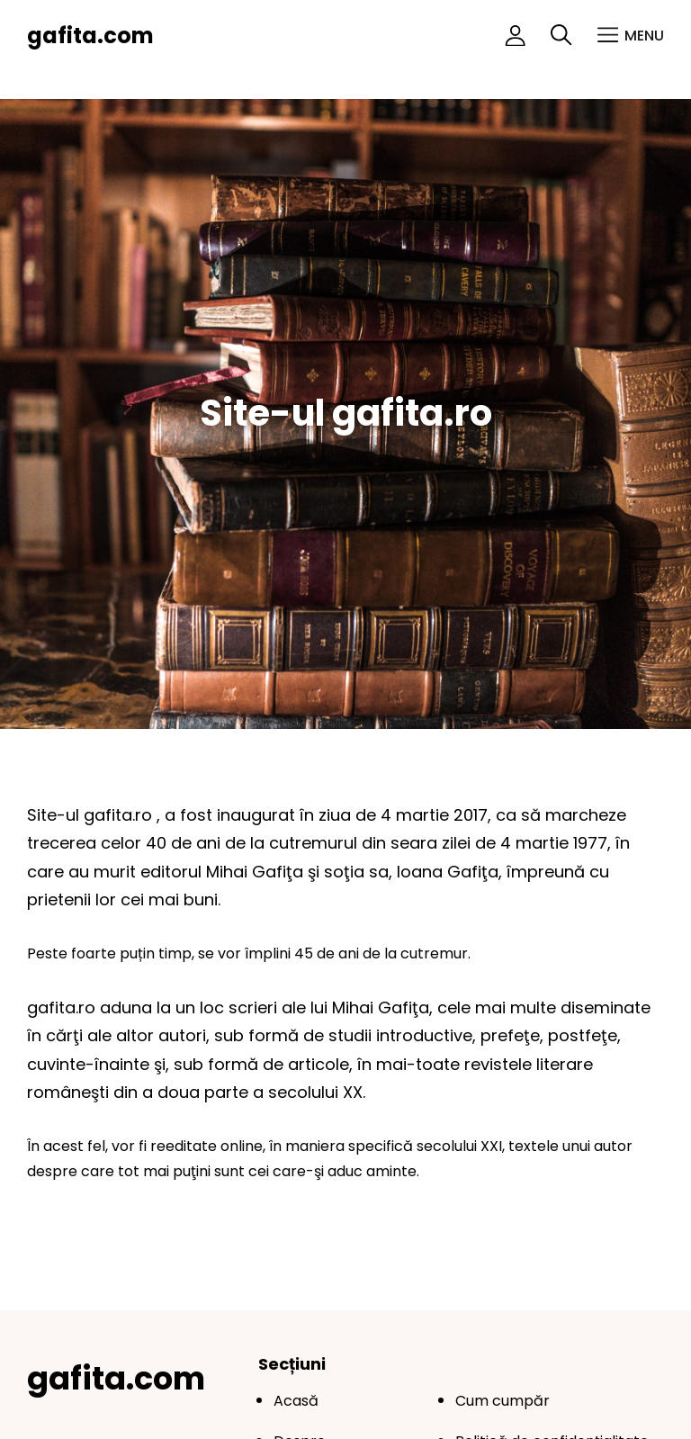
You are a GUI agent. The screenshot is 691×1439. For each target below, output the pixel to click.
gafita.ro (120, 815)
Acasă (296, 1400)
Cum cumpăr (502, 1400)
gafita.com (90, 35)
